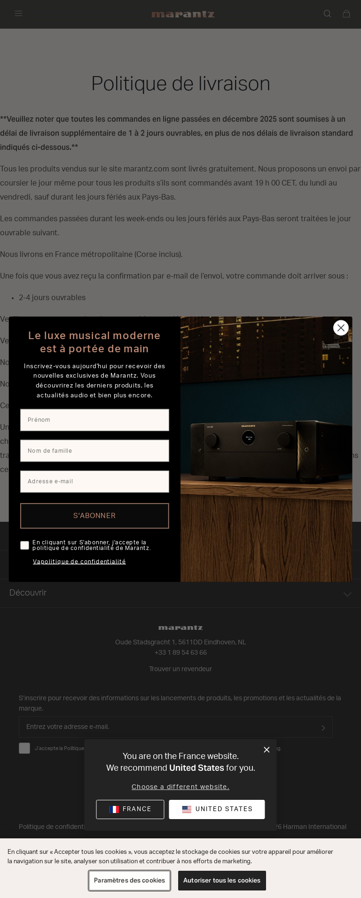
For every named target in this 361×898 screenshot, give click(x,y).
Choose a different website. (180, 787)
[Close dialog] (341, 327)
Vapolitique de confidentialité (79, 562)
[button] (217, 809)
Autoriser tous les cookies (221, 880)
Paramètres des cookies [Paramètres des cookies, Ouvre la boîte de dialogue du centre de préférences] (129, 880)
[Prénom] (94, 420)
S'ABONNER (94, 515)
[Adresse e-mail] (94, 481)
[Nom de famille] (94, 451)
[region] (180, 868)
